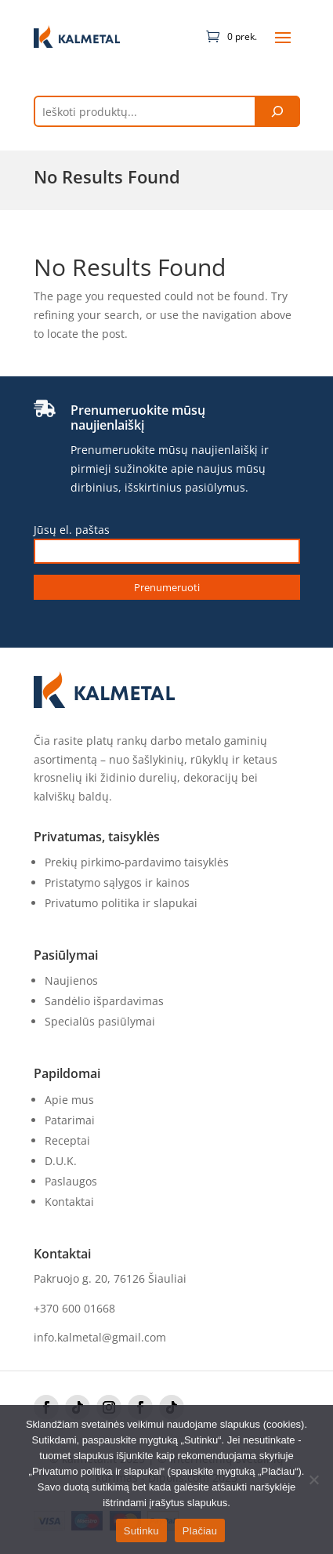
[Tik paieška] (277, 111)
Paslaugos (71, 1181)
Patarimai (70, 1120)
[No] (313, 1479)
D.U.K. (61, 1160)
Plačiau (200, 1531)
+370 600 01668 (74, 1308)
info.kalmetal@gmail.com (100, 1337)
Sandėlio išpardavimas (104, 1000)
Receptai (67, 1140)
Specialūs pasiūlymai (100, 1021)
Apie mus (69, 1099)
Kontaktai (69, 1201)
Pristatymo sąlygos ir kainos (117, 882)
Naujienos (71, 980)
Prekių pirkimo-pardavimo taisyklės (137, 862)
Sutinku (141, 1531)
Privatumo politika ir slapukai (121, 902)
